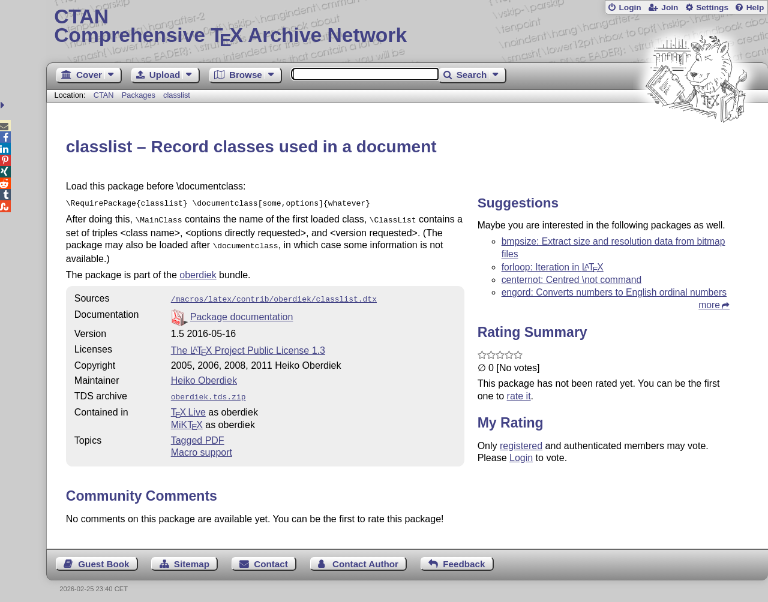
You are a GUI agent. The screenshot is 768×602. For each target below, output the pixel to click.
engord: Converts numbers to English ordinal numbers (614, 292)
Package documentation (241, 312)
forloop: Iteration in (553, 267)
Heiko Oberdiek (204, 376)
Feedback (464, 558)
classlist (176, 95)
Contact (271, 558)
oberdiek (197, 271)
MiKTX (187, 419)
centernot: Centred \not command (571, 280)
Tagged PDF (197, 434)
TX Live (188, 406)
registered (521, 446)
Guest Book (103, 558)
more (709, 305)
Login (630, 7)
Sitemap (191, 558)
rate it (519, 396)
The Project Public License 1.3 (248, 346)
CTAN (104, 95)
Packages (140, 95)
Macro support (201, 446)
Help (755, 7)
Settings (712, 7)
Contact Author (365, 558)
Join (669, 7)
